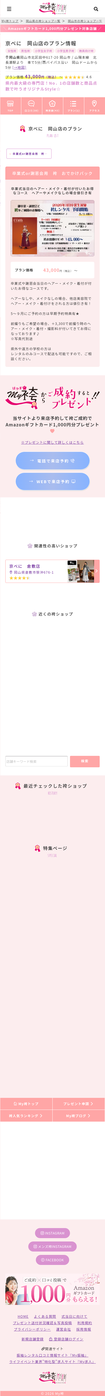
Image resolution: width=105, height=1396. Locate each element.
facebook (52, 1259)
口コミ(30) (31, 105)
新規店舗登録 (33, 1338)
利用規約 (84, 1322)
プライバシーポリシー (32, 1329)
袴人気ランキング (26, 1115)
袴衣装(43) (52, 105)
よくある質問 (45, 1316)
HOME (23, 1316)
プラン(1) (73, 105)
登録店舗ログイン (66, 1338)
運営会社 (63, 1329)
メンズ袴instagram (53, 1246)
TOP (10, 105)
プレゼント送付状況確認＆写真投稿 (42, 1322)
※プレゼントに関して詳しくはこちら (52, 442)
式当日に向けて (74, 1316)
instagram (53, 1233)
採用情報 (83, 1329)
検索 (84, 760)
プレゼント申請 (78, 1103)
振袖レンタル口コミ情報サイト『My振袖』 (52, 1355)
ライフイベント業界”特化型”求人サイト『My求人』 (52, 1361)
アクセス (94, 105)
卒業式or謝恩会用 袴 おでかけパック (39, 154)
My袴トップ (26, 1103)
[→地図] (19, 67)
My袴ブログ (78, 1115)
